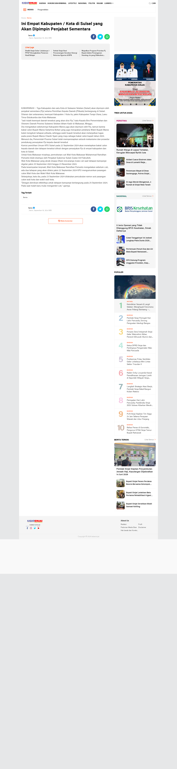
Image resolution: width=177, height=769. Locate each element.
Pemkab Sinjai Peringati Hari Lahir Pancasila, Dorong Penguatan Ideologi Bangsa (139, 320)
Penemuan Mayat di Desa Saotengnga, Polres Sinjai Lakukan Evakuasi (137, 172)
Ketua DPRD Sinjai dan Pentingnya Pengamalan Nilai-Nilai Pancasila (139, 348)
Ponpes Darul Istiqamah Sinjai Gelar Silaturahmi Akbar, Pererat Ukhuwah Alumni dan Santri (139, 334)
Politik (91, 3)
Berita (25, 197)
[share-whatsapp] (107, 37)
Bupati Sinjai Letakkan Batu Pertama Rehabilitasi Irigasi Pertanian (138, 494)
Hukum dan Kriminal (57, 3)
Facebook (27, 529)
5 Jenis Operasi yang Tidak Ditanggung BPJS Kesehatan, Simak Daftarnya (133, 228)
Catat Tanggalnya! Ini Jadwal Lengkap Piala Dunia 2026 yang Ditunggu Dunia (139, 239)
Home (23, 18)
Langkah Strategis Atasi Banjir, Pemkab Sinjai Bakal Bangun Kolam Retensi (140, 389)
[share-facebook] (93, 37)
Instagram (31, 529)
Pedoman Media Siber (129, 527)
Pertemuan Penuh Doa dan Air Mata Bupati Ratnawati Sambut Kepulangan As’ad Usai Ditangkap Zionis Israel (139, 250)
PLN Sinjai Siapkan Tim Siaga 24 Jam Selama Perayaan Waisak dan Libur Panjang (139, 416)
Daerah (42, 3)
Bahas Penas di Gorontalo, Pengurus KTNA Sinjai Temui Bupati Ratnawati (139, 430)
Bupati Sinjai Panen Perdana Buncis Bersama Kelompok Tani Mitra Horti (139, 483)
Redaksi (124, 524)
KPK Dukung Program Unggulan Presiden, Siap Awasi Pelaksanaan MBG (137, 262)
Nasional (82, 3)
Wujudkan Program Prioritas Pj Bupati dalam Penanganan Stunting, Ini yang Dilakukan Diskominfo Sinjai (94, 53)
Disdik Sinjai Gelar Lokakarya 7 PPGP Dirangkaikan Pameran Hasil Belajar (37, 53)
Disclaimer (142, 527)
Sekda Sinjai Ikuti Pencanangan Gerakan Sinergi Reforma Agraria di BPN (65, 53)
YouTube (38, 529)
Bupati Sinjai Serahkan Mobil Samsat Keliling (139, 505)
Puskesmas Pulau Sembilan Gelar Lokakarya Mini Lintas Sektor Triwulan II (138, 361)
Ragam (100, 3)
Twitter (34, 529)
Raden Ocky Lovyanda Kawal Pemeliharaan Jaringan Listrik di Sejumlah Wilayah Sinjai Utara (139, 376)
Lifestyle (72, 3)
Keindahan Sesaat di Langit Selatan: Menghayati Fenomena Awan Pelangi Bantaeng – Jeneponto (140, 307)
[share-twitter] (100, 37)
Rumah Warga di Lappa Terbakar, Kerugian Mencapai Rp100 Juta (132, 151)
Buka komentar (65, 221)
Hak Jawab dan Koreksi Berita (129, 530)
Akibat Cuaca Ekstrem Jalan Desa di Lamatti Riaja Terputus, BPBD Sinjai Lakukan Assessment (138, 161)
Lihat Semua (146, 121)
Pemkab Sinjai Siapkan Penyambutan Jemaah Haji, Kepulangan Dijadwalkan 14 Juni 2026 (134, 472)
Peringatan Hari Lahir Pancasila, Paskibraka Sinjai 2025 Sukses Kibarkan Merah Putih (139, 403)
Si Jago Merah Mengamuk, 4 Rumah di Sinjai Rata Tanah (138, 183)
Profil (140, 524)
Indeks (28, 9)
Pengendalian (43, 10)
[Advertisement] (65, 83)
